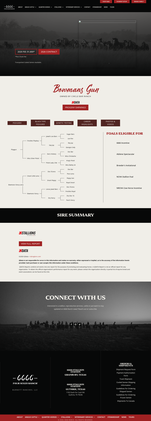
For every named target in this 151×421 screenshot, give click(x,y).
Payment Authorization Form (126, 373)
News (106, 7)
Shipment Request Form (125, 368)
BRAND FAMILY (139, 1)
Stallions (57, 7)
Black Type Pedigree (40, 121)
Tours (112, 7)
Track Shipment (126, 378)
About (20, 7)
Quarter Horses (44, 7)
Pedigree (17, 122)
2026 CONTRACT (49, 51)
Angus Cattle (29, 7)
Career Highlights (87, 121)
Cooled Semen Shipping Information (126, 382)
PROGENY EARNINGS (75, 106)
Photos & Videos (110, 121)
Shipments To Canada (126, 400)
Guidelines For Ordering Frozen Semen (125, 395)
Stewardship (97, 7)
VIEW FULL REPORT (30, 242)
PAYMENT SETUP (122, 1)
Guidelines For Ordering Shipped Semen (125, 388)
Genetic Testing (64, 122)
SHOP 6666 (106, 1)
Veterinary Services (73, 7)
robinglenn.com (35, 255)
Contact (87, 7)
